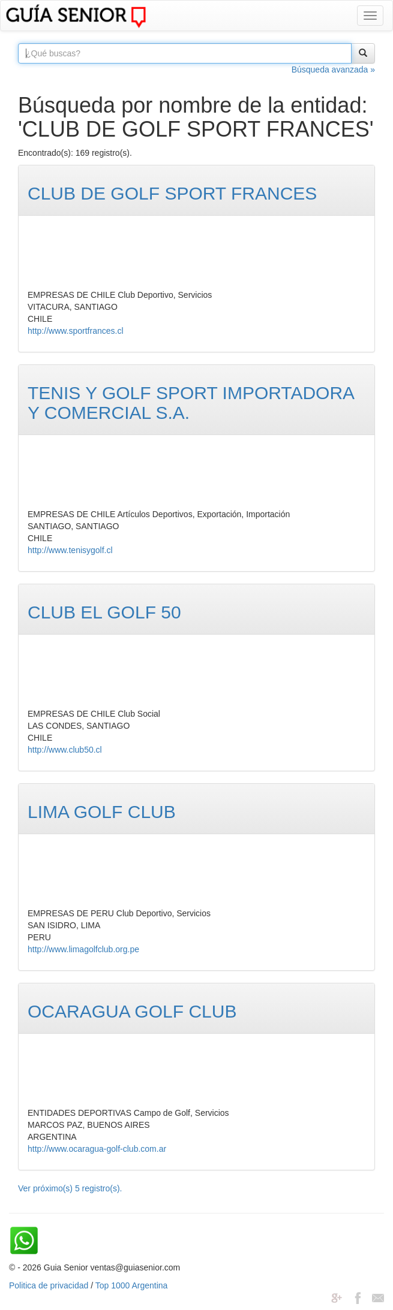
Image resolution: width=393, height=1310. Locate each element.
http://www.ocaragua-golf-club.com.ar (97, 1149)
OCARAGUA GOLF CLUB (132, 1011)
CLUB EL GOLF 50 (104, 612)
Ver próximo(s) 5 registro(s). (70, 1188)
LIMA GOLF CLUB (102, 812)
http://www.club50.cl (65, 749)
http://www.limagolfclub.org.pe (83, 949)
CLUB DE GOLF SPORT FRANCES (172, 193)
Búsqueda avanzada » (333, 69)
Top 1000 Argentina (131, 1285)
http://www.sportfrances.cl (76, 331)
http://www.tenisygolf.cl (70, 550)
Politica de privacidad (48, 1285)
